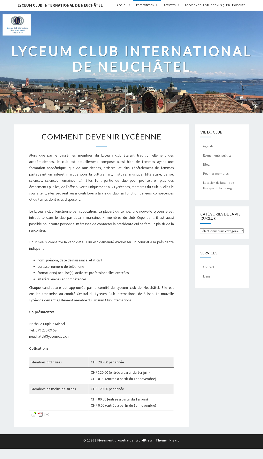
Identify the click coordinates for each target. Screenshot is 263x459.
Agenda (208, 146)
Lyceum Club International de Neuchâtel (60, 5)
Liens (206, 276)
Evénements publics (217, 155)
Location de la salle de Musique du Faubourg (215, 5)
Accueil (122, 5)
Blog (206, 164)
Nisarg (174, 440)
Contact (209, 267)
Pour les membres (216, 173)
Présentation (145, 5)
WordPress (144, 440)
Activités (170, 5)
